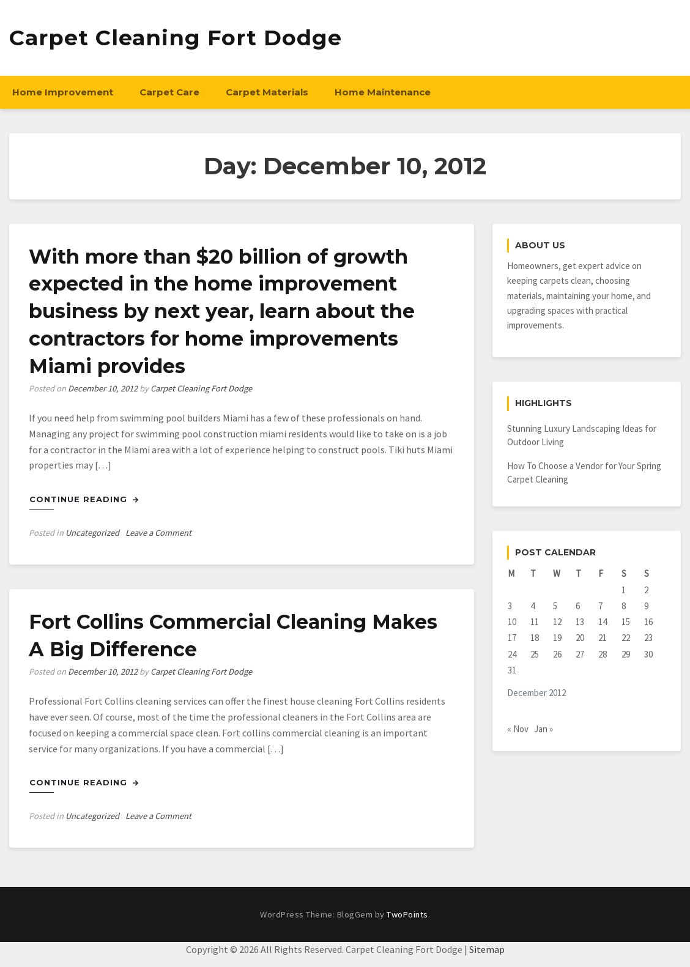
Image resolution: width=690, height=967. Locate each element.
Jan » (543, 729)
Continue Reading (84, 499)
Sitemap (487, 949)
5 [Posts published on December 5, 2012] (555, 606)
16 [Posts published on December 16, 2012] (648, 622)
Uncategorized (92, 532)
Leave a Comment (158, 532)
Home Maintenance (383, 92)
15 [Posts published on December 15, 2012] (625, 622)
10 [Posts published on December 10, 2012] (512, 622)
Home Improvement (62, 92)
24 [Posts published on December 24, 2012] (512, 654)
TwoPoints (407, 914)
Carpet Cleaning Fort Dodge (175, 37)
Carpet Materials (267, 92)
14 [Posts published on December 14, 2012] (602, 622)
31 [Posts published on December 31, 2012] (512, 670)
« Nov (518, 729)
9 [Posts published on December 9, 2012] (646, 606)
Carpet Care (169, 92)
